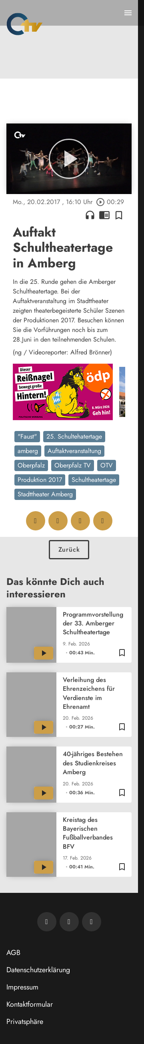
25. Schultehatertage (74, 436)
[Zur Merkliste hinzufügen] (118, 214)
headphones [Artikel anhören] (90, 215)
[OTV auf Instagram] (91, 921)
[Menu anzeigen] (128, 12)
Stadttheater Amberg (45, 494)
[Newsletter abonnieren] (46, 921)
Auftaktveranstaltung (74, 450)
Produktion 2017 (40, 479)
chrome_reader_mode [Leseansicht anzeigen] (104, 215)
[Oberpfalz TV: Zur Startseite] (24, 24)
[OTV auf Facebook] (69, 921)
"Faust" (27, 436)
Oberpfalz (31, 465)
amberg (28, 450)
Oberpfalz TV (72, 465)
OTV (106, 465)
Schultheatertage (94, 479)
